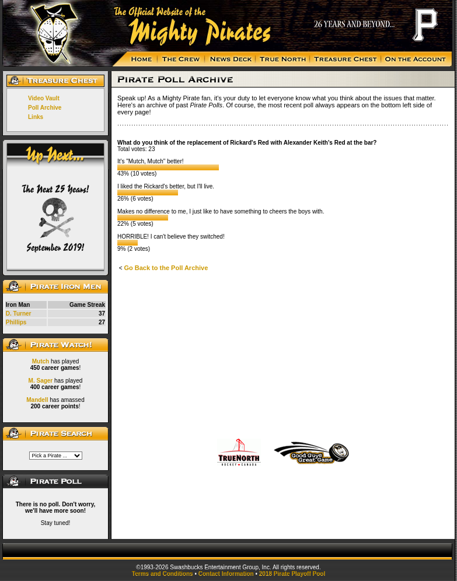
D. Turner (19, 313)
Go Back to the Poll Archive (166, 267)
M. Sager (41, 380)
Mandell (37, 400)
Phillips (16, 322)
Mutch (40, 361)
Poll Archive (44, 107)
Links (35, 117)
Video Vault (44, 98)
